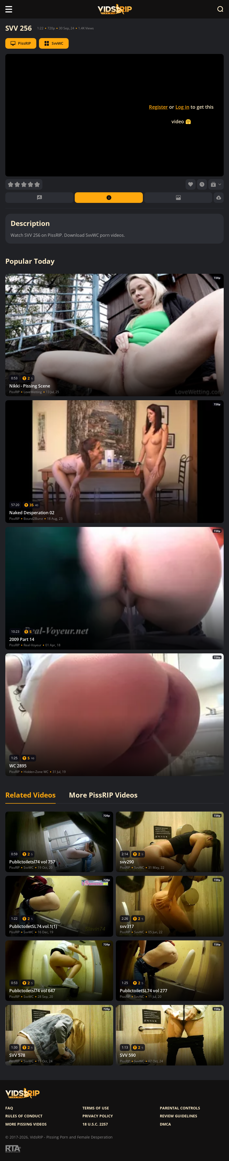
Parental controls (180, 1108)
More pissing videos (26, 1124)
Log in (182, 107)
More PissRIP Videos (103, 795)
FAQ (9, 1108)
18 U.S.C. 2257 (95, 1124)
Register (158, 107)
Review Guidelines (178, 1116)
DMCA (165, 1124)
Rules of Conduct (23, 1116)
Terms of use (95, 1108)
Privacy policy (97, 1116)
